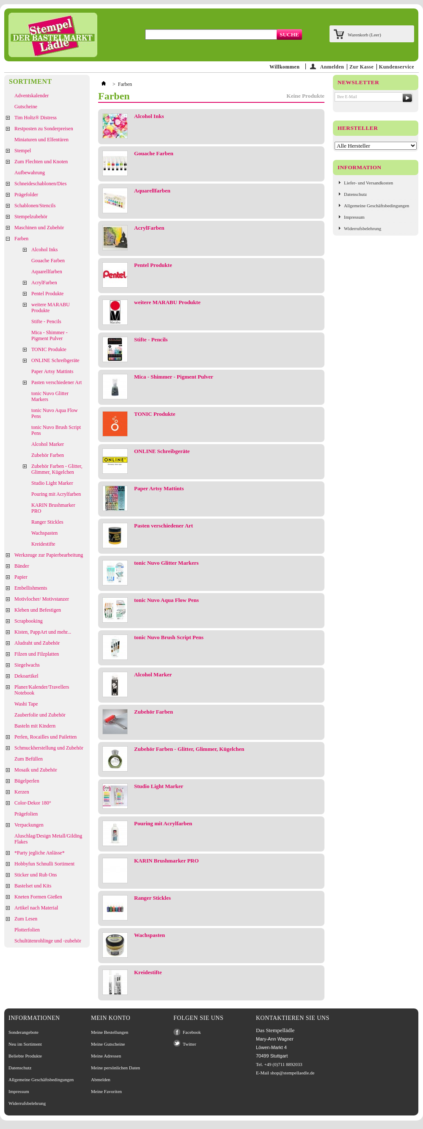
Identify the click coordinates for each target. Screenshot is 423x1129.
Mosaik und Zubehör (35, 770)
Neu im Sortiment (25, 1044)
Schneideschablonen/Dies (40, 184)
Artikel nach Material (36, 908)
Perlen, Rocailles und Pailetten (45, 737)
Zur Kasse (361, 67)
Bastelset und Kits (32, 886)
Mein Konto (110, 1018)
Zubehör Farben (47, 455)
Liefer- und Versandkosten (368, 182)
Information (360, 167)
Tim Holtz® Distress (35, 118)
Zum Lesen (25, 919)
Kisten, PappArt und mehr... (42, 632)
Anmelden (332, 66)
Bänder (21, 566)
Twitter (189, 1044)
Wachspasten (44, 533)
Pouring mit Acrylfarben (56, 494)
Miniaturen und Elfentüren (41, 140)
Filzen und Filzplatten (36, 654)
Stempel (22, 151)
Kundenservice (396, 67)
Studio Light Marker (52, 483)
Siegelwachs (27, 665)
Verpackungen (29, 825)
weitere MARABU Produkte (50, 307)
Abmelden (100, 1079)
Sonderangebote (23, 1032)
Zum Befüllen (28, 759)
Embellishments (30, 588)
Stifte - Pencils (46, 321)
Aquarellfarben (46, 272)
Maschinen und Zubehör (39, 228)
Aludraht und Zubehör (37, 643)
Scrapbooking (28, 621)
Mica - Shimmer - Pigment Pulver (49, 335)
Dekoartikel (26, 676)
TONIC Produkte (48, 349)
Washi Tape (26, 704)
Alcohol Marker (47, 444)
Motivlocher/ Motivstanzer (41, 599)
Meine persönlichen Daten (115, 1067)
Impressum (354, 217)
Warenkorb (364, 34)
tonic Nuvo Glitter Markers (50, 396)
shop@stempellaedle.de (292, 1072)
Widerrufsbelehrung (362, 228)
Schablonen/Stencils (34, 206)
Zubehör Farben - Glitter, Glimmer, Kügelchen (56, 469)
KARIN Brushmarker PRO (53, 508)
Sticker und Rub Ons (35, 875)
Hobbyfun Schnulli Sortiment (44, 864)
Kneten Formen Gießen (38, 897)
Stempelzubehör (30, 217)
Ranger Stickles (47, 522)
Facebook (192, 1032)
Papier (20, 577)
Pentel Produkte (47, 294)
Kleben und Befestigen (37, 610)
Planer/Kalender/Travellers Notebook (41, 690)
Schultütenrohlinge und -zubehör (47, 941)
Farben (21, 239)
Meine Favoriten (106, 1091)
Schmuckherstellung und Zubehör (48, 748)
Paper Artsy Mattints (52, 371)
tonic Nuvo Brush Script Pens (56, 430)
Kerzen (21, 792)
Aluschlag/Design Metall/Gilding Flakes (48, 839)
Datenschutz (355, 194)
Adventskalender (31, 96)
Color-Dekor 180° (32, 803)
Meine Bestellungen (109, 1032)
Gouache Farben (48, 261)
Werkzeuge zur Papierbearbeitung (48, 555)
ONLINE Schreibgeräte (55, 360)
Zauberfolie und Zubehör (40, 715)
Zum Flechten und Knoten (41, 162)
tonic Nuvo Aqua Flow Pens (54, 413)
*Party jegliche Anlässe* (39, 853)
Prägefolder (26, 195)
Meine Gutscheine (108, 1044)
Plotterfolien (27, 930)
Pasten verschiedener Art (56, 382)
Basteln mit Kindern (34, 726)
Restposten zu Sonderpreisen (43, 129)
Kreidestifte (43, 544)
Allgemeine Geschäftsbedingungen (376, 205)
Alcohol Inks (44, 250)
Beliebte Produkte (25, 1055)
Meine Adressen (106, 1055)
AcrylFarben (44, 283)
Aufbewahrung (29, 173)
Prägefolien (26, 814)
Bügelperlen (26, 781)
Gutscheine (25, 107)
